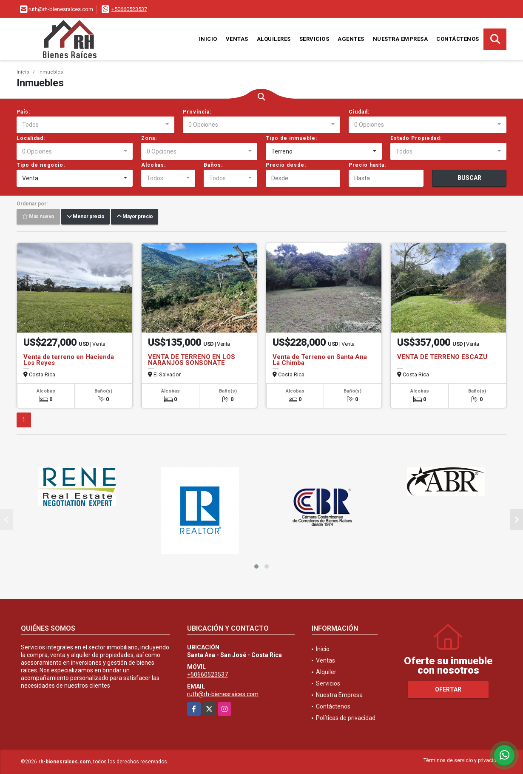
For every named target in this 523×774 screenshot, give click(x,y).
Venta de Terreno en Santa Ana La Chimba (320, 360)
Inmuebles (50, 72)
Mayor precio (135, 217)
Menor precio (85, 217)
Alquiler (326, 672)
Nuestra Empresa (400, 39)
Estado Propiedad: (416, 138)
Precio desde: (286, 165)
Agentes (351, 39)
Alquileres (274, 39)
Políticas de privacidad (345, 717)
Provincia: (197, 112)
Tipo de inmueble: (291, 138)
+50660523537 (129, 9)
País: (23, 112)
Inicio (208, 39)
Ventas (237, 39)
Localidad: (31, 138)
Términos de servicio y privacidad (463, 760)
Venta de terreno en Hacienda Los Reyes (68, 360)
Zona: (149, 138)
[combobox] (95, 125)
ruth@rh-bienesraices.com (223, 694)
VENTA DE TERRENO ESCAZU (442, 357)
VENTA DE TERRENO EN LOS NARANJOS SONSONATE (191, 360)
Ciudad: (359, 112)
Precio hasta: (367, 165)
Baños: (213, 165)
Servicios (314, 39)
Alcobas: (153, 165)
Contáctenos (457, 39)
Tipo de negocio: (41, 165)
